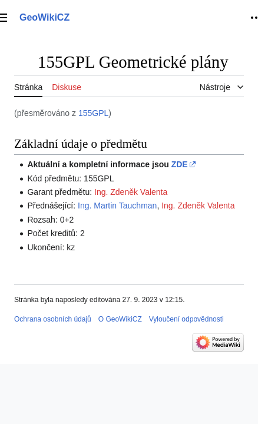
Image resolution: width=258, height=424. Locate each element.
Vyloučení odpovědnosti (186, 319)
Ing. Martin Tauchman (117, 205)
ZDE (179, 164)
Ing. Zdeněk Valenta (130, 192)
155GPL (93, 113)
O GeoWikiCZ (120, 319)
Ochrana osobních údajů (52, 319)
